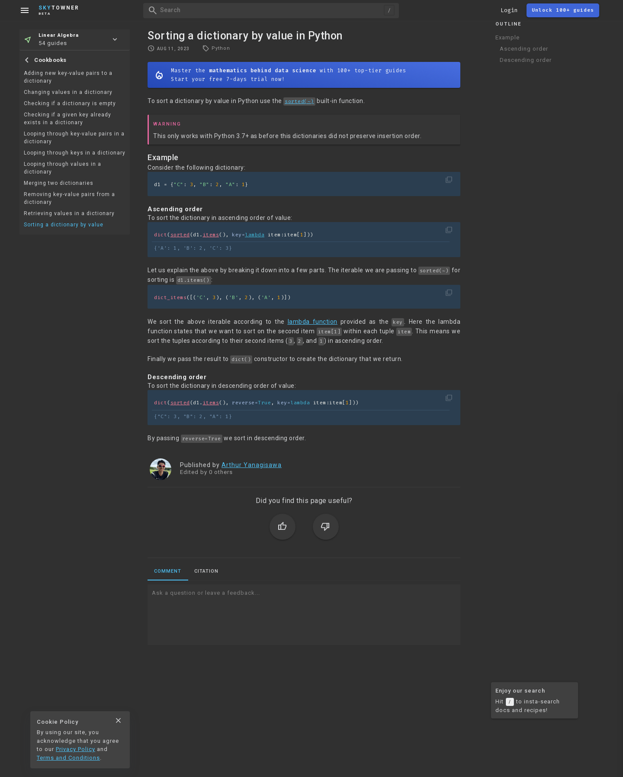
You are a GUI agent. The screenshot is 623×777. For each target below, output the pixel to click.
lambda (254, 235)
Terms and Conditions (68, 757)
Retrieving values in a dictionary (69, 213)
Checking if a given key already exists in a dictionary (67, 119)
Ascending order (524, 48)
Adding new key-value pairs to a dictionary (68, 77)
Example (507, 37)
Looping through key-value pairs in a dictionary (74, 138)
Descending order (526, 60)
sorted (180, 235)
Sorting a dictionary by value (63, 225)
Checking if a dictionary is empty (70, 103)
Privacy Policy (75, 749)
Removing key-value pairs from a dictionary (69, 198)
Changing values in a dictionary (68, 92)
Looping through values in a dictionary (62, 168)
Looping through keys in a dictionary (74, 153)
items (211, 235)
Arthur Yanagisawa (252, 464)
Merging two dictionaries (58, 183)
